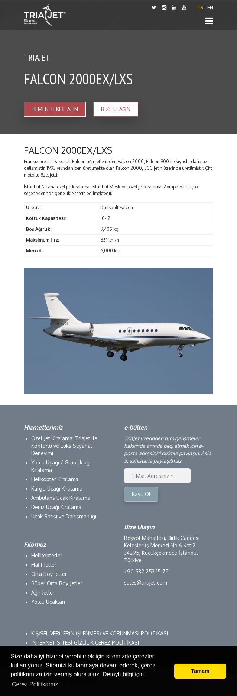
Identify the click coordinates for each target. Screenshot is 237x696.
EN (210, 7)
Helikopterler (46, 555)
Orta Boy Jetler (49, 574)
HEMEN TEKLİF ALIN (55, 109)
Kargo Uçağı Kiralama (56, 488)
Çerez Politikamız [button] (35, 684)
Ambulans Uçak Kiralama (60, 498)
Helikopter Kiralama (54, 479)
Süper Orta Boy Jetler (56, 583)
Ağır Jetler (43, 592)
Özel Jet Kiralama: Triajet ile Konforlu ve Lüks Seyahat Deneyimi (64, 445)
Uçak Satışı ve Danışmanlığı (63, 516)
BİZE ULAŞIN (115, 109)
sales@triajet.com (145, 582)
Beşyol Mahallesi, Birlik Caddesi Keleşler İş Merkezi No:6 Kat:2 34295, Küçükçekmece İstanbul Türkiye (161, 549)
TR (201, 7)
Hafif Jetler (43, 564)
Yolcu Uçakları (48, 602)
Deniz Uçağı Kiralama (56, 507)
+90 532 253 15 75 (146, 571)
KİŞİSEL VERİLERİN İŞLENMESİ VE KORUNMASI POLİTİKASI (99, 633)
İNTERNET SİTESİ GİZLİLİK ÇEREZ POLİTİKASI (85, 643)
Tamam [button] (200, 671)
